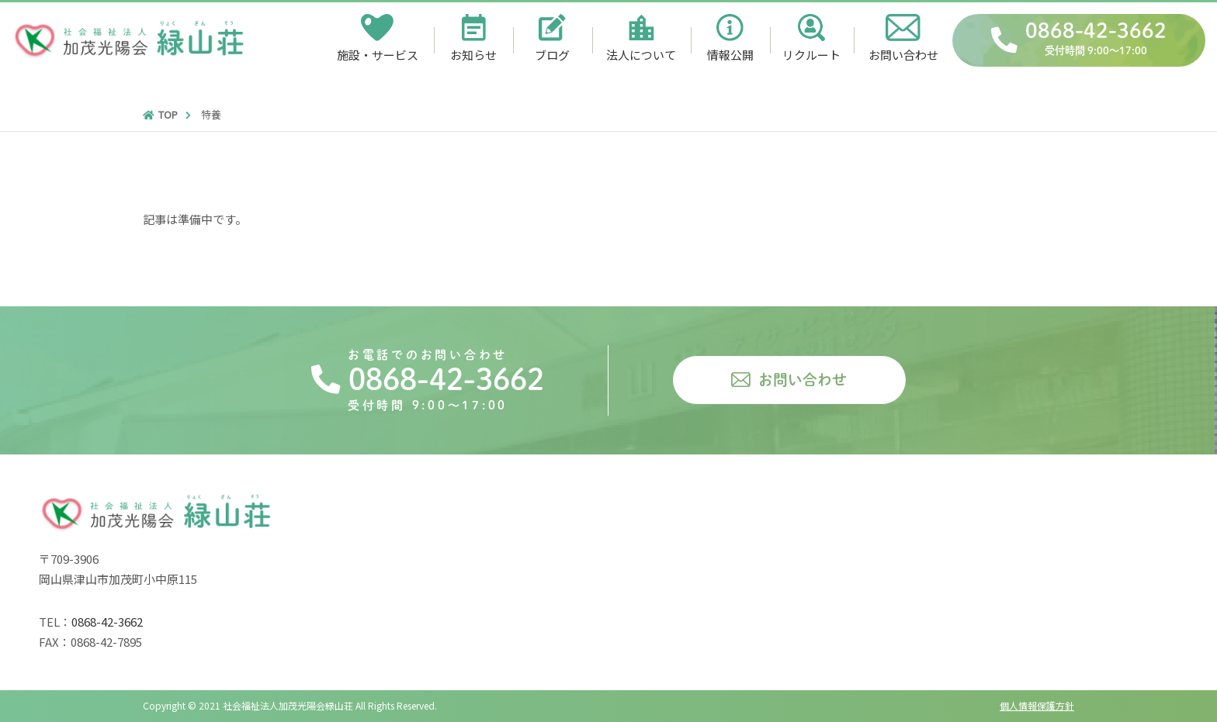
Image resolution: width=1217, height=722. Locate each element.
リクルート (811, 55)
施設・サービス (377, 55)
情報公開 (730, 55)
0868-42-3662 (1096, 40)
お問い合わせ (903, 55)
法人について (641, 55)
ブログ (552, 55)
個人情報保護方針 (1037, 705)
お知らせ (473, 55)
